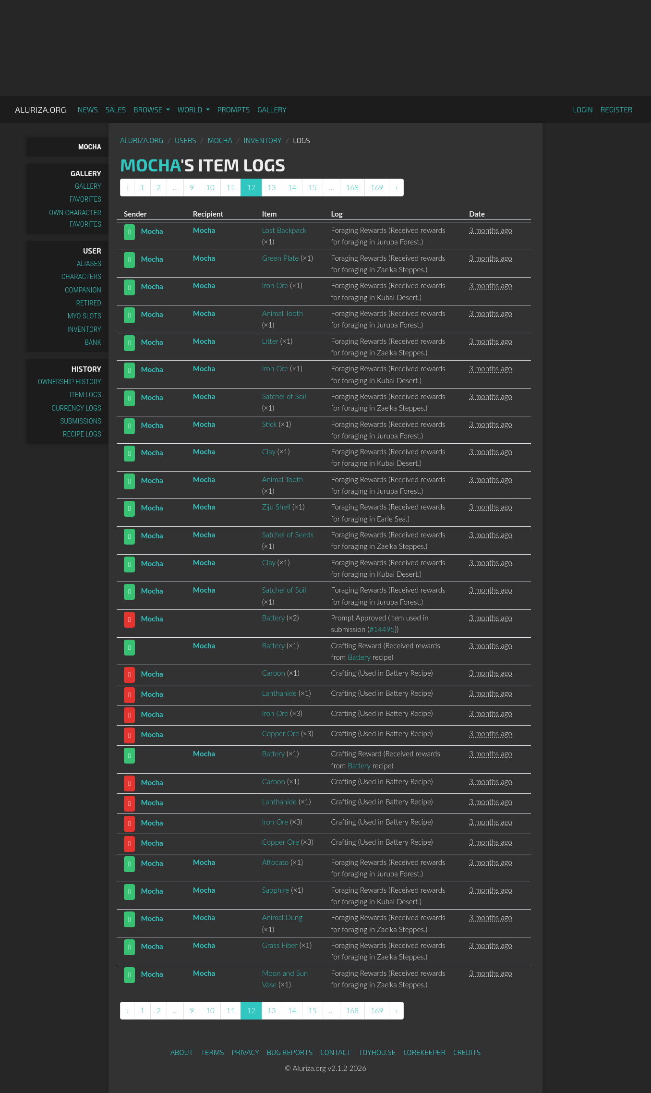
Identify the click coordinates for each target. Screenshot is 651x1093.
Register (616, 109)
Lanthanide (279, 693)
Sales (116, 109)
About (181, 1052)
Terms (212, 1052)
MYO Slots (84, 316)
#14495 (382, 629)
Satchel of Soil (284, 396)
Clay (269, 451)
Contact (335, 1052)
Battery (273, 617)
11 (231, 187)
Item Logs (85, 394)
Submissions (80, 421)
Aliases (89, 263)
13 (271, 187)
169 (377, 187)
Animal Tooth (282, 313)
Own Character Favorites (75, 218)
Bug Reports (290, 1052)
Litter (270, 341)
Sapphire (275, 890)
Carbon (273, 672)
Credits (467, 1052)
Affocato (275, 862)
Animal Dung (282, 917)
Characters (81, 276)
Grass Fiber (280, 945)
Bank (93, 342)
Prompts (233, 109)
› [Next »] (396, 187)
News (88, 109)
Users (185, 140)
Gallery (272, 109)
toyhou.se (377, 1052)
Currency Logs (76, 408)
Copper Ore (280, 733)
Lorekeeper (424, 1052)
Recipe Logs (82, 434)
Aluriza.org (40, 109)
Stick (269, 424)
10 (210, 187)
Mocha (89, 147)
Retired (88, 303)
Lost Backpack (284, 230)
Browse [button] (148, 109)
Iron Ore (275, 285)
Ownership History (69, 381)
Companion (83, 290)
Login (583, 109)
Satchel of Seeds (287, 534)
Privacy (245, 1052)
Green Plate (280, 258)
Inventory (84, 329)
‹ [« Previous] (127, 187)
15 (312, 187)
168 (352, 187)
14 (292, 187)
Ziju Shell (276, 506)
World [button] (191, 109)
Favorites (85, 199)
